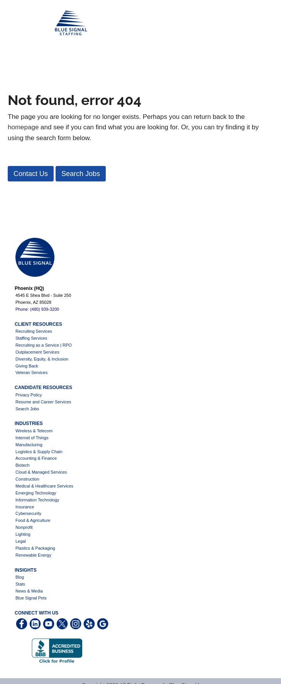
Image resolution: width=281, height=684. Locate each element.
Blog (19, 577)
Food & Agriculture (33, 520)
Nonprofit (24, 527)
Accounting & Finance (36, 458)
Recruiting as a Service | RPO (43, 345)
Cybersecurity (28, 513)
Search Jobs (27, 408)
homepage (23, 127)
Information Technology (37, 500)
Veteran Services (31, 372)
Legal (20, 541)
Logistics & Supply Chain (39, 451)
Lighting (22, 534)
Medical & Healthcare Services (44, 486)
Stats (20, 584)
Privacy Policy (28, 395)
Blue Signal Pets (31, 598)
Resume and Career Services (43, 402)
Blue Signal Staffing (19, 23)
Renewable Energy (33, 555)
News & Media (29, 591)
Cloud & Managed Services (41, 472)
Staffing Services (31, 338)
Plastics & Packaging (35, 548)
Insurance (24, 507)
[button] (31, 173)
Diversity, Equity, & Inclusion (41, 359)
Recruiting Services (33, 331)
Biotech (22, 465)
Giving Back (26, 366)
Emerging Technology (35, 493)
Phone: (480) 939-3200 (37, 309)
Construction (27, 479)
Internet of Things (31, 437)
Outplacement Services (37, 352)
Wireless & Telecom (33, 430)
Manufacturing (28, 444)
